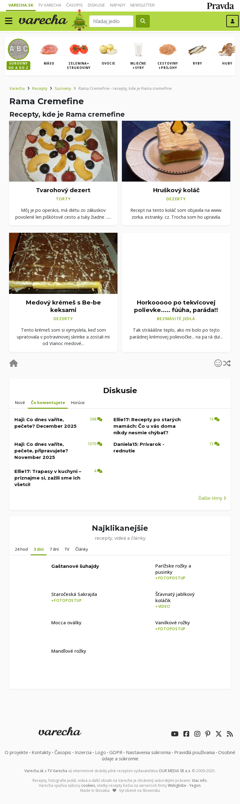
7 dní (54, 549)
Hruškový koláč (176, 190)
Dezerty (176, 199)
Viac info (199, 780)
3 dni (39, 549)
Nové (20, 402)
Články (81, 549)
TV (67, 549)
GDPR (115, 752)
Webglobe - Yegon (184, 785)
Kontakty (41, 752)
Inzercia (83, 752)
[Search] (111, 21)
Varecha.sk (20, 5)
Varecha (17, 88)
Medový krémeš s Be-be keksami (63, 306)
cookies (88, 785)
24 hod (21, 549)
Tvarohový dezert (63, 190)
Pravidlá (194, 752)
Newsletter (142, 5)
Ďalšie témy (212, 498)
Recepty (39, 88)
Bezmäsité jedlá (176, 318)
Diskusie (96, 5)
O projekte (16, 752)
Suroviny (63, 88)
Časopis (74, 5)
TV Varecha (49, 5)
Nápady (117, 5)
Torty (63, 199)
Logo (100, 752)
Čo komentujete (48, 402)
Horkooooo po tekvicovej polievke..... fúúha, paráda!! (176, 306)
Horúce (78, 402)
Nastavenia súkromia (148, 752)
